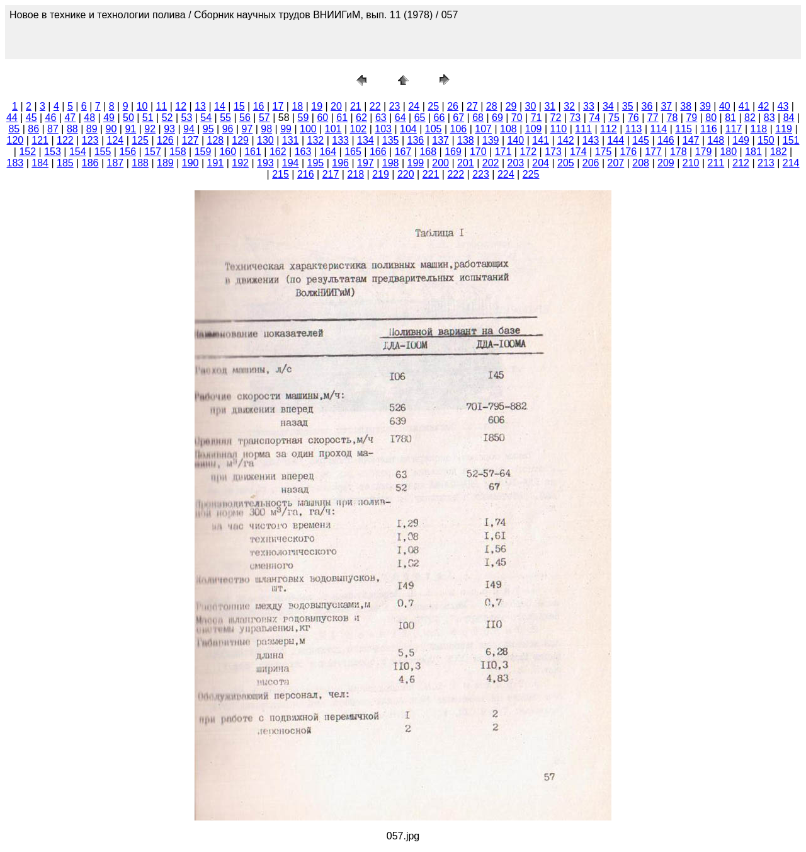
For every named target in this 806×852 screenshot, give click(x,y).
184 (39, 163)
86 (33, 129)
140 (516, 140)
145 (640, 140)
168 (427, 151)
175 (603, 151)
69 (497, 117)
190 (190, 163)
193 (265, 163)
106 (458, 129)
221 (431, 174)
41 (744, 106)
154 (77, 151)
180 (728, 151)
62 (361, 117)
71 (536, 117)
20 (336, 106)
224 (505, 174)
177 (653, 151)
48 (89, 117)
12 (180, 106)
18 (297, 106)
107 (483, 129)
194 (290, 163)
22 (375, 106)
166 (378, 151)
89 (92, 129)
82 (750, 117)
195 (315, 163)
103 (383, 129)
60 (322, 117)
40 (724, 106)
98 (266, 129)
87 (53, 129)
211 (716, 163)
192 (240, 163)
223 (480, 174)
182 (778, 151)
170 (478, 151)
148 (716, 140)
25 (433, 106)
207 (616, 163)
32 (569, 106)
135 (390, 140)
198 (390, 163)
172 (527, 151)
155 (102, 151)
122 (65, 140)
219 (380, 174)
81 (730, 117)
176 (628, 151)
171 (503, 151)
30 (530, 106)
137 (440, 140)
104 (408, 129)
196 (340, 163)
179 (703, 151)
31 (549, 106)
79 (691, 117)
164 (327, 151)
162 (278, 151)
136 (415, 140)
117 (733, 129)
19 (316, 106)
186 (90, 163)
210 (691, 163)
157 (152, 151)
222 (455, 174)
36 (647, 106)
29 (511, 106)
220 (405, 174)
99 (286, 129)
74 (594, 117)
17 (278, 106)
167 (403, 151)
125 (140, 140)
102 (358, 129)
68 (478, 117)
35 (627, 106)
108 (508, 129)
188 (140, 163)
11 (161, 106)
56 (245, 117)
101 (333, 129)
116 (708, 129)
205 (565, 163)
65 (420, 117)
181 (753, 151)
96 (228, 129)
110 (558, 129)
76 (633, 117)
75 (614, 117)
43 (783, 106)
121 (39, 140)
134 (365, 140)
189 (165, 163)
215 (280, 174)
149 (740, 140)
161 (252, 151)
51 (148, 117)
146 (665, 140)
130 (265, 140)
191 (215, 163)
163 (303, 151)
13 (200, 106)
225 (531, 174)
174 (578, 151)
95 (208, 129)
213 (766, 163)
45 (31, 117)
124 (115, 140)
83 (769, 117)
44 (12, 117)
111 (583, 129)
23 (394, 106)
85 (14, 129)
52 (167, 117)
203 (516, 163)
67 (458, 117)
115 (683, 129)
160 (227, 151)
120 (15, 140)
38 (685, 106)
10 (142, 106)
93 (169, 129)
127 (190, 140)
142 (565, 140)
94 (189, 129)
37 (666, 106)
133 (340, 140)
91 (130, 129)
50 (128, 117)
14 (219, 106)
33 (588, 106)
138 (465, 140)
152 (27, 151)
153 (52, 151)
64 (400, 117)
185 (65, 163)
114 (658, 129)
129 (240, 140)
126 (165, 140)
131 (290, 140)
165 (352, 151)
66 (439, 117)
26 (452, 106)
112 (608, 129)
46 (51, 117)
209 (665, 163)
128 (215, 140)
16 (258, 106)
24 (413, 106)
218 (355, 174)
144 (616, 140)
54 (206, 117)
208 (640, 163)
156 (127, 151)
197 (365, 163)
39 (705, 106)
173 (553, 151)
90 (111, 129)
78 (672, 117)
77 (653, 117)
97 (247, 129)
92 (150, 129)
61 (342, 117)
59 (303, 117)
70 (517, 117)
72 (556, 117)
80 (711, 117)
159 (203, 151)
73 (575, 117)
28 (491, 106)
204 (540, 163)
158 (177, 151)
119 (783, 129)
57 (264, 117)
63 (381, 117)
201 (465, 163)
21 (355, 106)
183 (15, 163)
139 (490, 140)
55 (225, 117)
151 (791, 140)
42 (763, 106)
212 (740, 163)
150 (766, 140)
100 (308, 129)
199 (415, 163)
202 (490, 163)
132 (315, 140)
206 (590, 163)
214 (791, 163)
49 (109, 117)
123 (90, 140)
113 (633, 129)
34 (608, 106)
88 (72, 129)
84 (789, 117)
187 (115, 163)
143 (590, 140)
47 (70, 117)
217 (330, 174)
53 (187, 117)
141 (540, 140)
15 (239, 106)
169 (453, 151)
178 (678, 151)
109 (533, 129)
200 (440, 163)
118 (759, 129)
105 (433, 129)
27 (472, 106)
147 (691, 140)
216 (305, 174)
